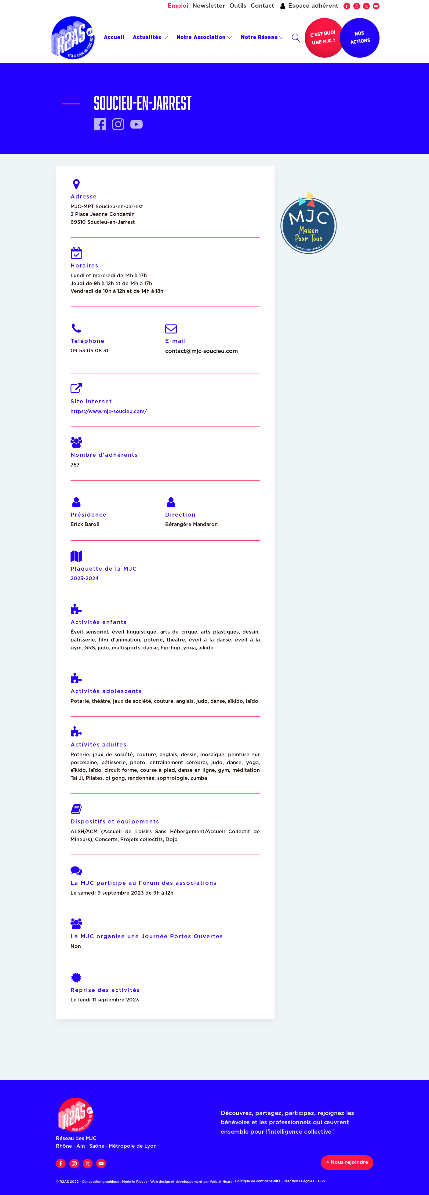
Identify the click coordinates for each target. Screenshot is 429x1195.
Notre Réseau (263, 38)
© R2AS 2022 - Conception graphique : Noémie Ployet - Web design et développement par (146, 1181)
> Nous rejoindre (347, 1162)
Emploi (178, 6)
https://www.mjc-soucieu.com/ (109, 411)
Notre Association (204, 38)
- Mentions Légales (298, 1181)
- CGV (320, 1181)
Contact (262, 6)
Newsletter (208, 6)
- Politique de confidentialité (257, 1181)
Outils (237, 6)
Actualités (150, 38)
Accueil (114, 37)
